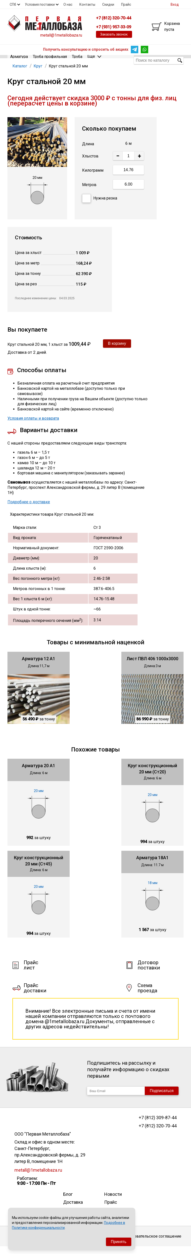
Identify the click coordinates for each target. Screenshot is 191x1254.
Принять (119, 1242)
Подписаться (162, 1098)
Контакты (87, 4)
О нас (67, 4)
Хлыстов (90, 163)
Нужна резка (99, 205)
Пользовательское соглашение (151, 1243)
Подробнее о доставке (28, 509)
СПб (13, 4)
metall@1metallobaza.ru (61, 35)
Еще (94, 60)
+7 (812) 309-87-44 (158, 1125)
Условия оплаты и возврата (33, 425)
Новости (113, 1201)
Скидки (108, 4)
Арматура (19, 60)
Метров (89, 192)
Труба (77, 60)
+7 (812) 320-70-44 (158, 1133)
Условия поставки (40, 4)
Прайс (126, 4)
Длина (88, 151)
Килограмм (92, 177)
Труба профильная (50, 60)
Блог (68, 1201)
